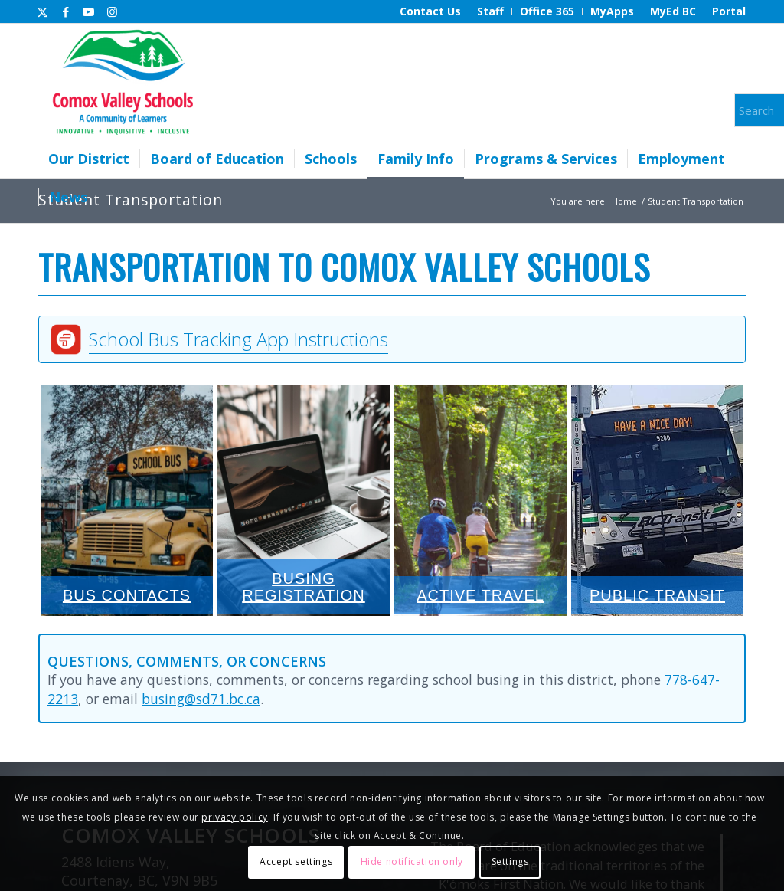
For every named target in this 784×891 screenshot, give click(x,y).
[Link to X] (42, 11)
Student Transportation (130, 199)
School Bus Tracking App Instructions (238, 339)
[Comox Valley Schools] (120, 81)
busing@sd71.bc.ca (201, 699)
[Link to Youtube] (88, 11)
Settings (510, 861)
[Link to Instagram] (111, 11)
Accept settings (296, 861)
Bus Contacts (127, 499)
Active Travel (480, 499)
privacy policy (234, 817)
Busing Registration (303, 499)
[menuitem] (430, 11)
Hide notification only (412, 861)
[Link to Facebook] (65, 11)
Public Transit (657, 499)
